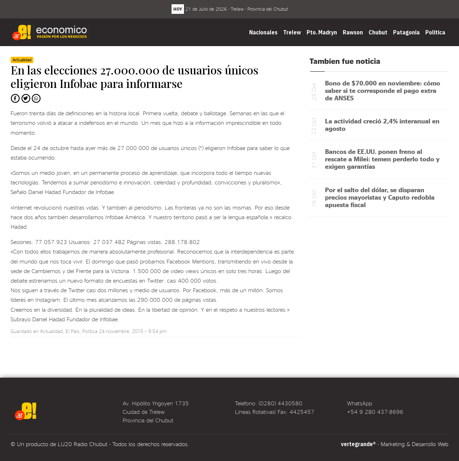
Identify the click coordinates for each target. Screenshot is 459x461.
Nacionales (263, 32)
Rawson (353, 32)
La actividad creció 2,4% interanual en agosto (382, 124)
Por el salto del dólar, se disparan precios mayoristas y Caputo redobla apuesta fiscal (380, 197)
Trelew (292, 32)
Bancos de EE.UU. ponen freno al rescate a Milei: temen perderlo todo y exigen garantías (382, 158)
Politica (435, 32)
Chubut (378, 32)
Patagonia (406, 32)
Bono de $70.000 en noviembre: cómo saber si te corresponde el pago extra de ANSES (382, 90)
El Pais (72, 331)
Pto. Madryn (322, 32)
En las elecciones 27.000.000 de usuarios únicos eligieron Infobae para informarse (134, 76)
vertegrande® (358, 444)
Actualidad (51, 331)
